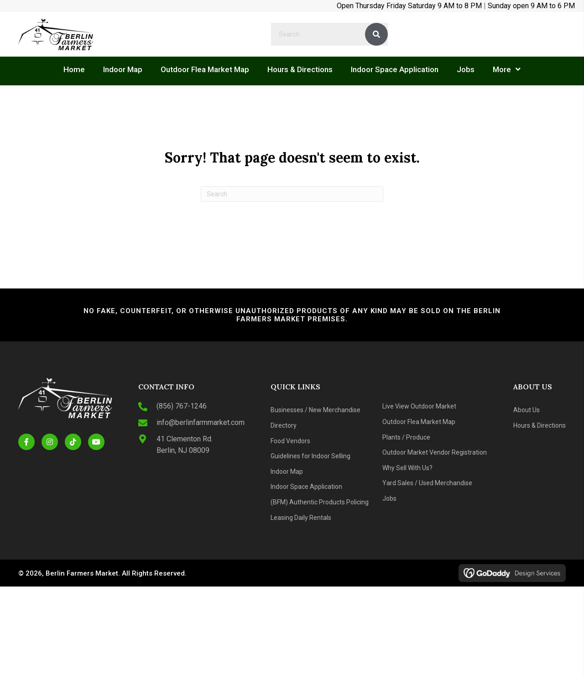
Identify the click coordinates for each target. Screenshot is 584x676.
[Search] (292, 194)
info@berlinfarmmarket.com (200, 422)
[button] (26, 442)
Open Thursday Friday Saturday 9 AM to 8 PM (409, 5)
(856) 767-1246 (181, 406)
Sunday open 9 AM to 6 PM (531, 5)
